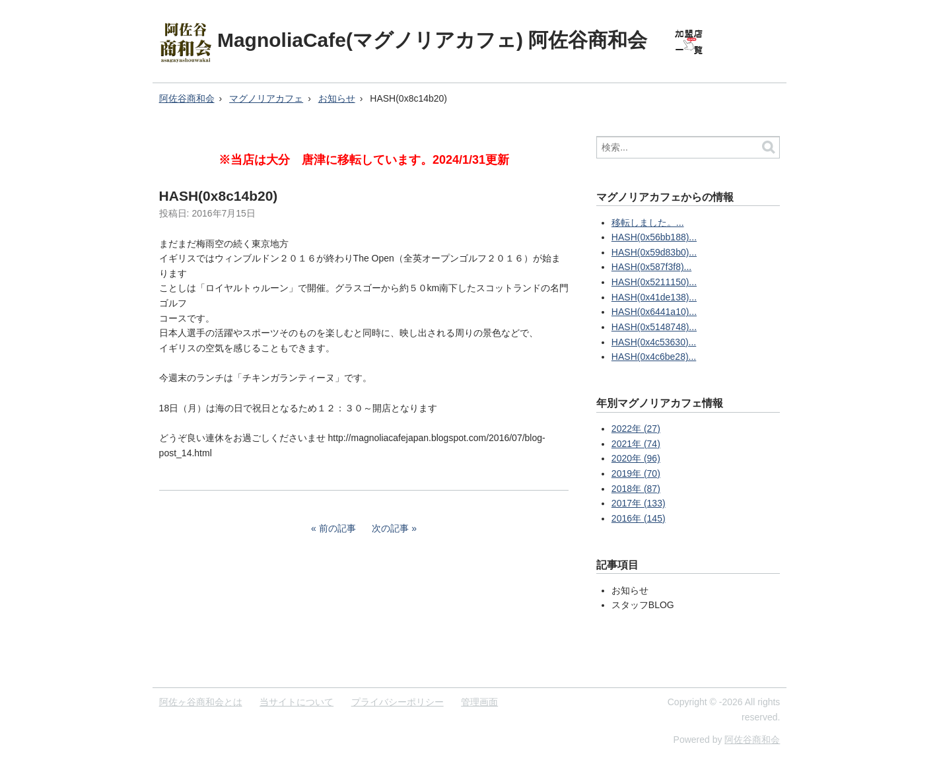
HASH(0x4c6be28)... (653, 356)
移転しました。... (647, 222)
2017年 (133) (638, 503)
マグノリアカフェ (266, 98)
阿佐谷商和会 (187, 98)
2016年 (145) (638, 518)
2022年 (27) (635, 428)
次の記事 (390, 528)
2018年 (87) (635, 488)
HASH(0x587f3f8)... (651, 266)
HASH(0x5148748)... (654, 327)
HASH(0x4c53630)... (653, 342)
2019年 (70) (635, 473)
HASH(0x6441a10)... (654, 311)
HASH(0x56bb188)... (654, 237)
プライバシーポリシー (397, 702)
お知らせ (336, 98)
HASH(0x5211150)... (654, 282)
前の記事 (337, 528)
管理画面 (479, 702)
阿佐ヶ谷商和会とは (200, 702)
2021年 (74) (635, 443)
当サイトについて (296, 702)
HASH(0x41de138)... (654, 297)
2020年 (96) (635, 458)
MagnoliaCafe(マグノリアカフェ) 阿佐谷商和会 (432, 40)
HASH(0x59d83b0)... (654, 252)
